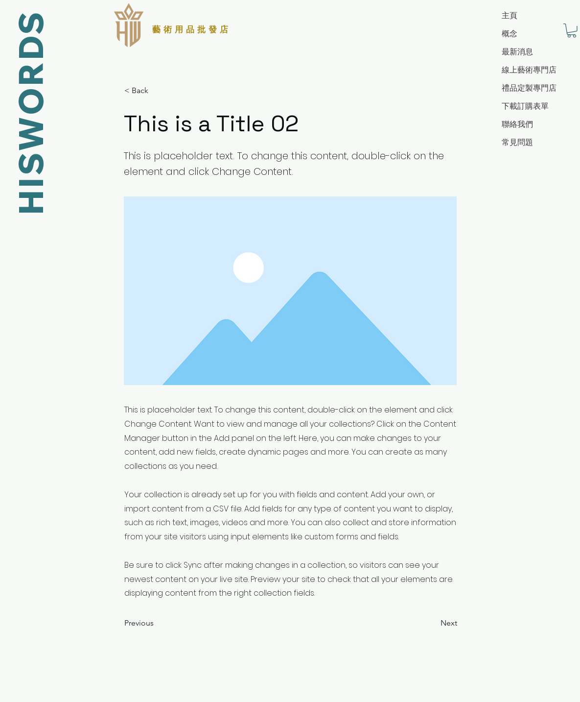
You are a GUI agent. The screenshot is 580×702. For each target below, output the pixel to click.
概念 (509, 33)
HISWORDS (29, 112)
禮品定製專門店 (529, 88)
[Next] (432, 623)
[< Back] (156, 91)
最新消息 (517, 51)
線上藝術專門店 (529, 69)
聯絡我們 (517, 124)
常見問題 (517, 142)
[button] (571, 31)
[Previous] (156, 623)
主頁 (509, 15)
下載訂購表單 (525, 106)
